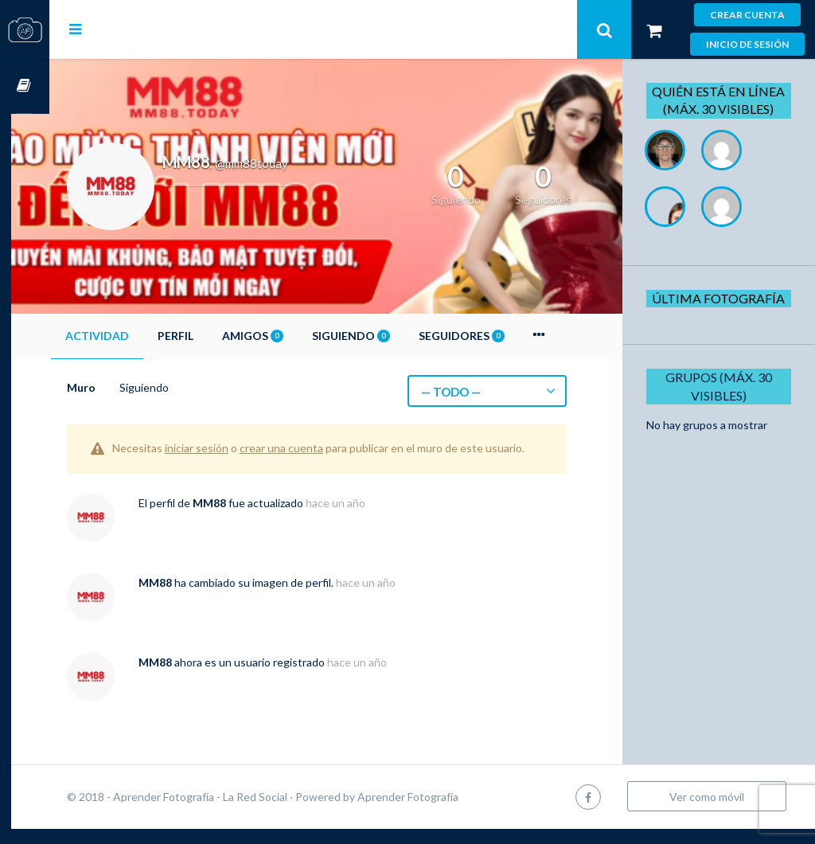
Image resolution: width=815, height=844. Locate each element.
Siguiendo (389, 335)
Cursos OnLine (24, 86)
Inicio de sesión (747, 44)
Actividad (135, 335)
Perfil (214, 335)
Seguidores (500, 335)
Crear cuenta (747, 15)
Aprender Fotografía (446, 812)
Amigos (291, 335)
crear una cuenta (319, 448)
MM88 (247, 518)
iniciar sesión (235, 448)
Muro (119, 387)
